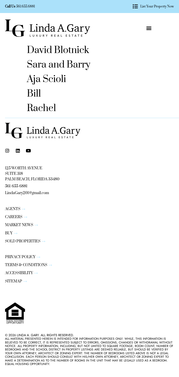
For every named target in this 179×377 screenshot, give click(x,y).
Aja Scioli (46, 79)
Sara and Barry (58, 65)
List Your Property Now (157, 7)
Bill (34, 94)
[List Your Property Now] (135, 6)
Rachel (41, 108)
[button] (149, 28)
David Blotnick (58, 50)
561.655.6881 (25, 7)
